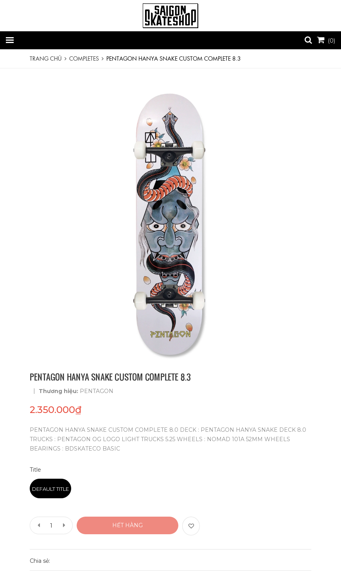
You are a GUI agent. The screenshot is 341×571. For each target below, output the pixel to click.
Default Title (50, 489)
